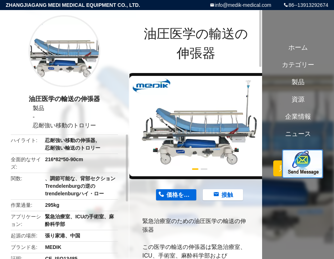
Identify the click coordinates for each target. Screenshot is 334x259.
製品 (38, 108)
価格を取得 (180, 195)
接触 (227, 195)
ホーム (298, 47)
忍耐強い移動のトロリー (64, 125)
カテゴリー (298, 64)
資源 (298, 99)
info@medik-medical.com (243, 5)
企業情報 (298, 116)
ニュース (298, 133)
